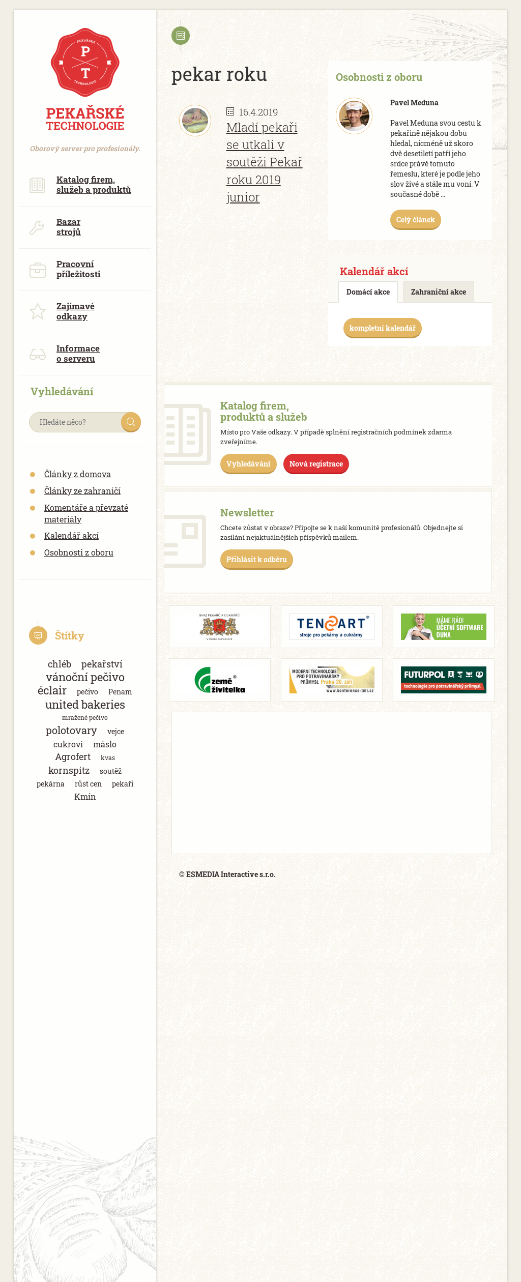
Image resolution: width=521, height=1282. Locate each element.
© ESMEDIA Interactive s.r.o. (227, 874)
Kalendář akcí (71, 535)
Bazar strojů (55, 227)
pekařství (102, 664)
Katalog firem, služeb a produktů (80, 184)
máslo (105, 744)
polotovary (71, 730)
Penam (120, 691)
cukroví (68, 744)
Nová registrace (316, 464)
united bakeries (85, 704)
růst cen (88, 784)
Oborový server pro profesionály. (85, 143)
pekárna (51, 784)
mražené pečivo (85, 717)
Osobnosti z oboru (78, 552)
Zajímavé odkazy (62, 311)
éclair (52, 690)
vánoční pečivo (85, 677)
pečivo (87, 691)
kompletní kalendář (383, 328)
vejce (115, 731)
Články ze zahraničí (82, 490)
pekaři (122, 784)
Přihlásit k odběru (256, 559)
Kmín (85, 796)
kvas (108, 757)
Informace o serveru (64, 353)
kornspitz (69, 770)
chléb (59, 664)
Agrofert (73, 756)
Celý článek (415, 219)
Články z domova (77, 474)
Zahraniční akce (438, 292)
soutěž (111, 771)
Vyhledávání (248, 464)
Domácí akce (368, 292)
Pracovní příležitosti (64, 269)
